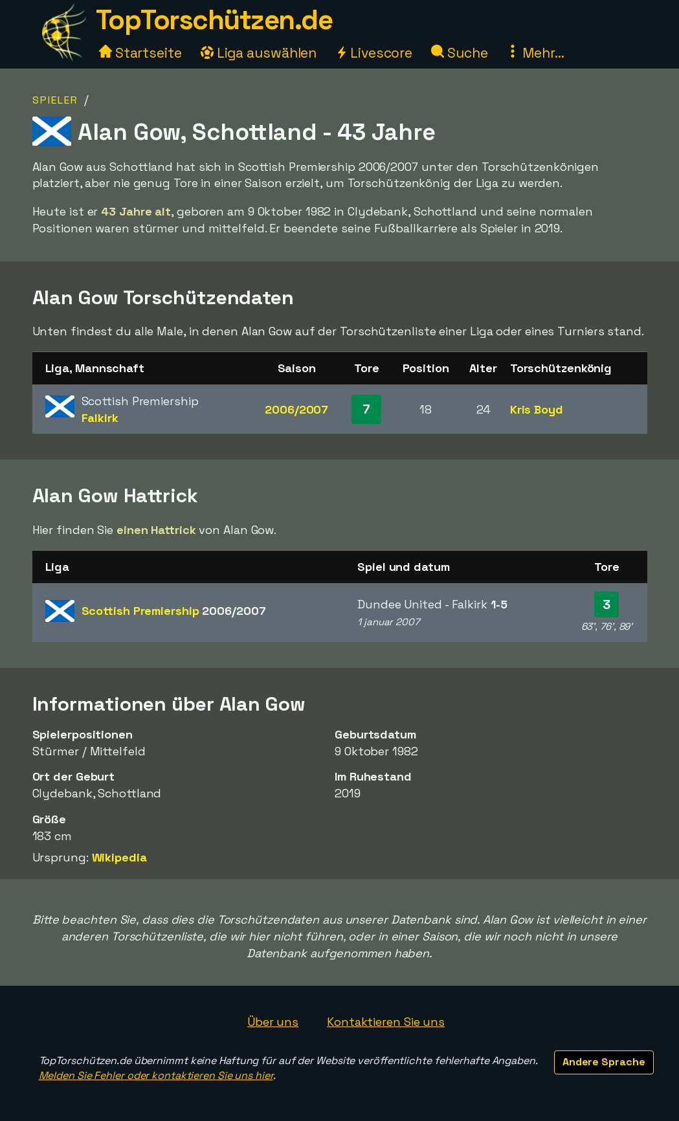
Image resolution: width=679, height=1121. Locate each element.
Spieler (55, 100)
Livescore (373, 52)
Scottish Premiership (174, 610)
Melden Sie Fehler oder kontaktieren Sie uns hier (156, 1075)
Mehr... (535, 52)
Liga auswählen (259, 52)
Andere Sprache (603, 1062)
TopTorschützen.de (214, 20)
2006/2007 (296, 409)
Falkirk (100, 417)
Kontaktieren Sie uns (386, 1021)
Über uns (272, 1021)
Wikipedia (119, 857)
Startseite (140, 52)
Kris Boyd (536, 409)
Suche (459, 52)
